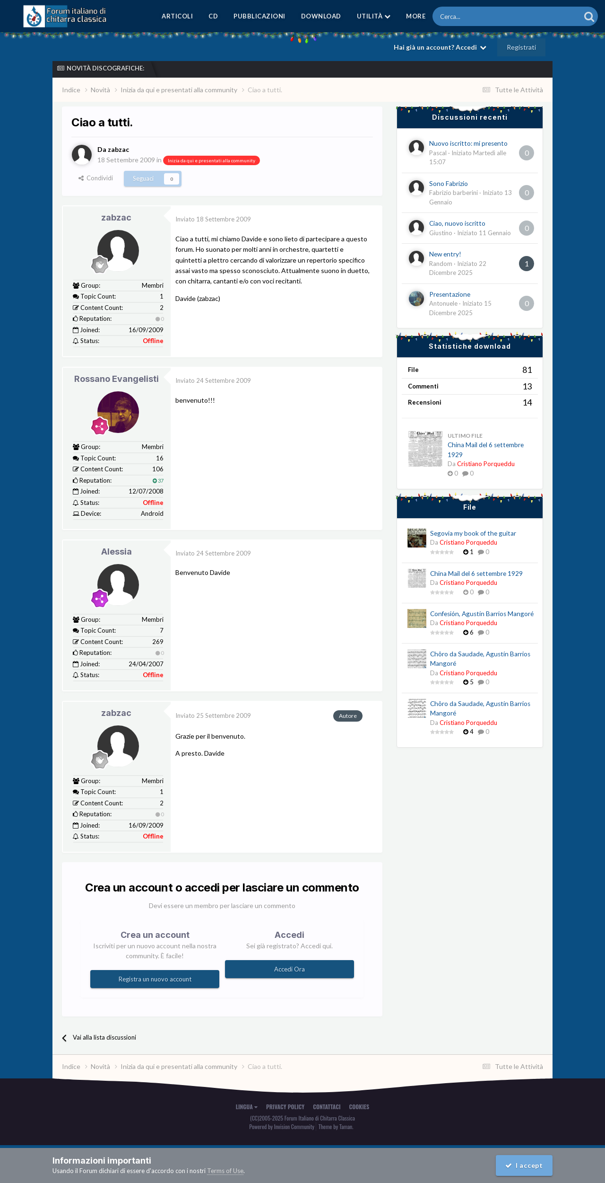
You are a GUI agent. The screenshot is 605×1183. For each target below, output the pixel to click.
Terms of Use (225, 1170)
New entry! (445, 254)
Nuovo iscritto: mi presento (468, 143)
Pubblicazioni (259, 16)
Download (321, 16)
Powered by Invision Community (281, 1126)
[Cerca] (480, 16)
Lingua (247, 1107)
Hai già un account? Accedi (440, 47)
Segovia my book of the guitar (473, 533)
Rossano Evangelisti (116, 379)
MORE (415, 16)
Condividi (95, 178)
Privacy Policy (285, 1107)
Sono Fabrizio (448, 183)
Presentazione (449, 294)
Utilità (374, 16)
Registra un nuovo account (155, 978)
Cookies (359, 1107)
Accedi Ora (289, 968)
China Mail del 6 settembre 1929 (476, 573)
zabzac (116, 217)
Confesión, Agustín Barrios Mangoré (482, 614)
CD (213, 16)
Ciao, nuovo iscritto (457, 223)
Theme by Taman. (336, 1126)
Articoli (177, 16)
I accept (524, 1165)
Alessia (116, 551)
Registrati (521, 47)
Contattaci (326, 1107)
